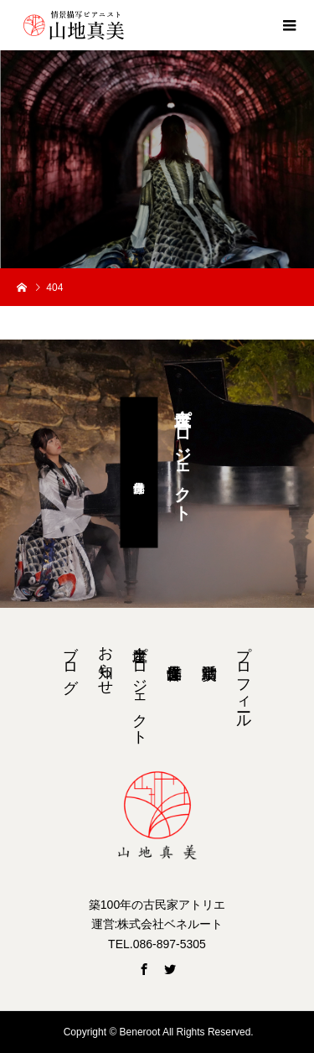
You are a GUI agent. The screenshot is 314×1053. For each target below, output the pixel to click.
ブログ (70, 660)
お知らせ (105, 661)
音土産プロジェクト (139, 686)
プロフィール (243, 678)
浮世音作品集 (139, 472)
